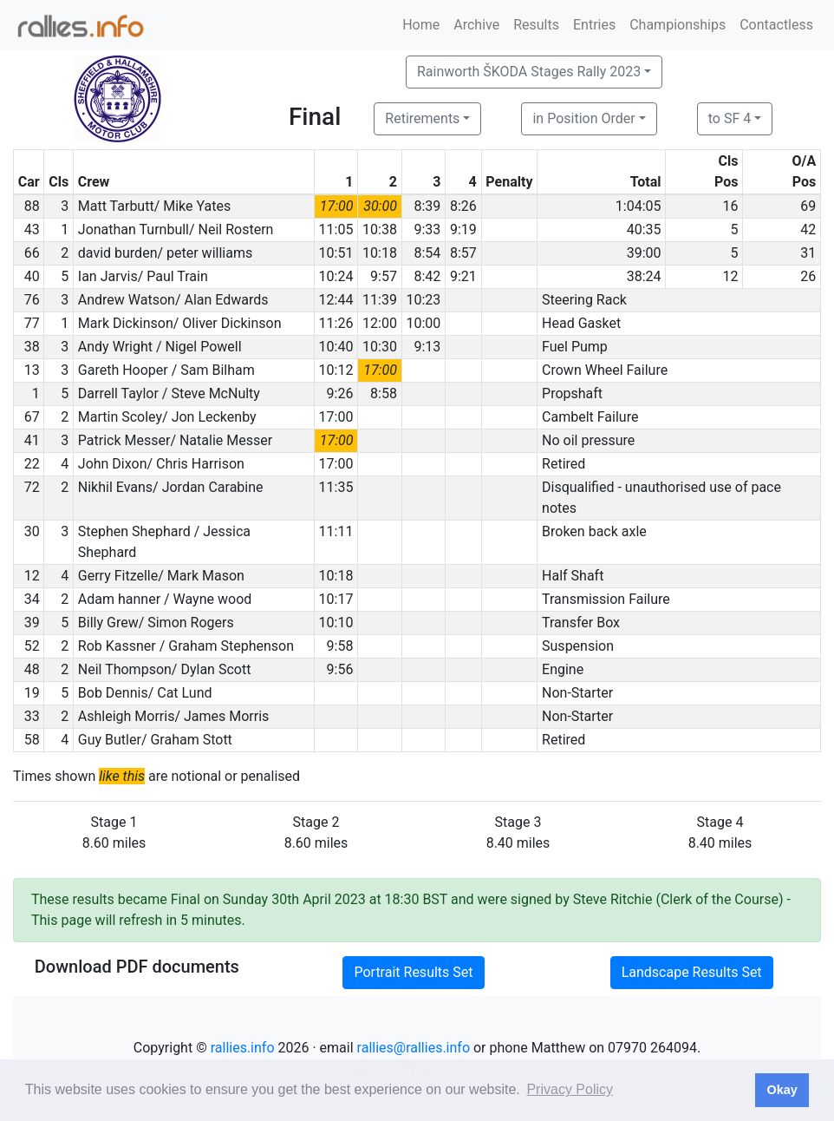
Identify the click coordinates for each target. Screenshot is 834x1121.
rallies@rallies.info (413, 1047)
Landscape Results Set (692, 972)
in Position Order (583, 118)
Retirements (422, 118)
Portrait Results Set (413, 972)
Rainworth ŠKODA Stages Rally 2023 (529, 71)
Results (536, 24)
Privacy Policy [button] (569, 1089)
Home (421, 24)
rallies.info (243, 1047)
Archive (476, 24)
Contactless (776, 24)
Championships (677, 24)
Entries (594, 24)
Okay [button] (781, 1090)
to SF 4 (729, 118)
